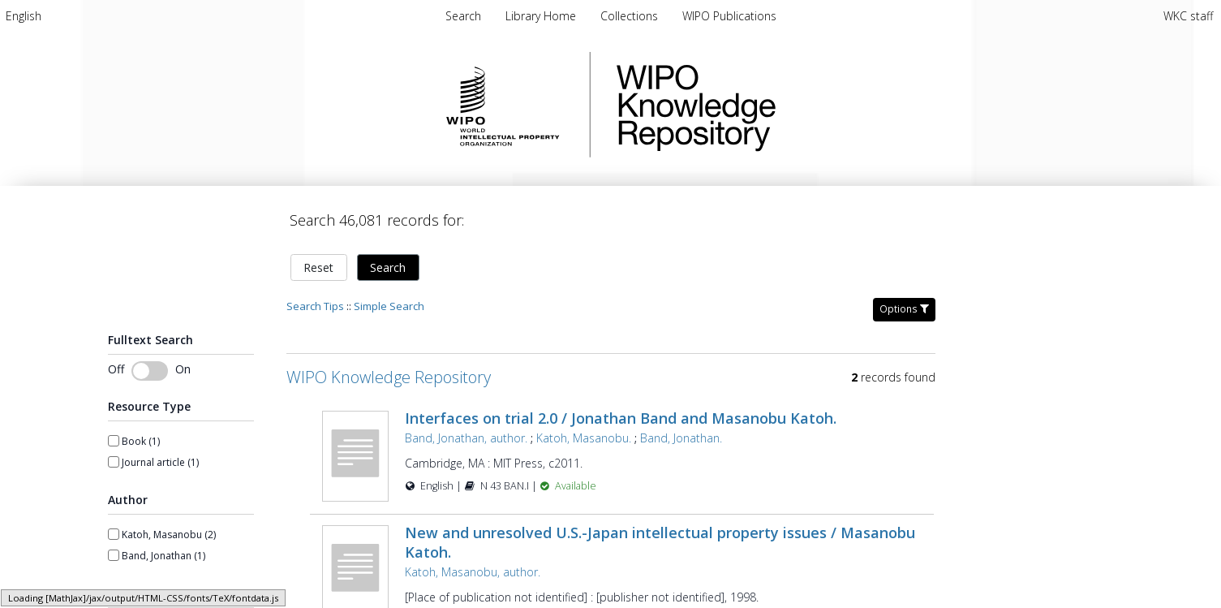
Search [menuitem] (463, 16)
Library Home (542, 16)
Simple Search (389, 306)
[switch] (149, 371)
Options (904, 309)
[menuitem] (23, 15)
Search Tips (315, 306)
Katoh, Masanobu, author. (472, 572)
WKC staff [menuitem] (1188, 16)
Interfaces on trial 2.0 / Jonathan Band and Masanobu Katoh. (620, 418)
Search (388, 267)
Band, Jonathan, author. (466, 438)
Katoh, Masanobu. (583, 438)
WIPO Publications (729, 16)
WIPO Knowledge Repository (763, 104)
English (23, 16)
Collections (630, 16)
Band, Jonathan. (681, 438)
